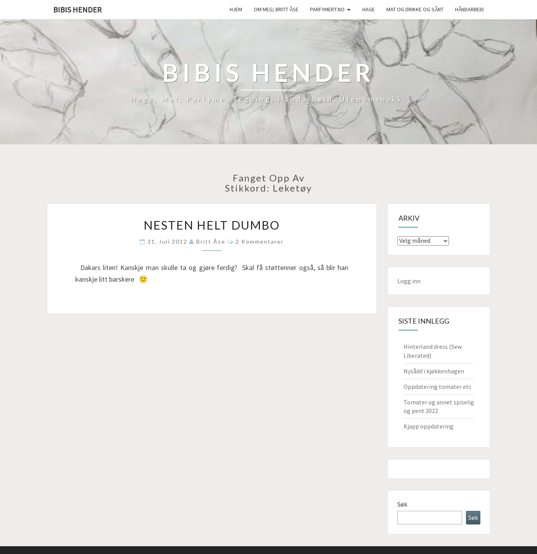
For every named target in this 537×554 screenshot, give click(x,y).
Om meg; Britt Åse (276, 9)
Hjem (236, 9)
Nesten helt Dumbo (212, 225)
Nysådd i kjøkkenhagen (434, 371)
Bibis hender (77, 9)
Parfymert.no (327, 9)
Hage (368, 9)
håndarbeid (469, 9)
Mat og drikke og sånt (414, 9)
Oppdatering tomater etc (437, 386)
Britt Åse (210, 241)
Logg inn (409, 281)
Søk (402, 504)
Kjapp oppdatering (429, 426)
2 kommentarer (260, 241)
